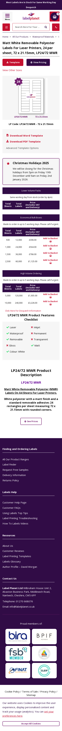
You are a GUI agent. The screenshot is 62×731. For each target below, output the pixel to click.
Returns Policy (10, 480)
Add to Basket (50, 240)
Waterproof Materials (43, 36)
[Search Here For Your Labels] (31, 27)
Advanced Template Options (22, 148)
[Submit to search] (45, 26)
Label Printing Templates (16, 556)
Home (5, 36)
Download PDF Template (23, 141)
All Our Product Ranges (15, 459)
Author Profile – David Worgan (19, 566)
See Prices (31, 421)
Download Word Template (24, 135)
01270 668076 (24, 601)
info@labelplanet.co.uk (22, 606)
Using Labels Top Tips (15, 513)
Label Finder (9, 464)
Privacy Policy (48, 691)
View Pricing (38, 62)
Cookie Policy (12, 691)
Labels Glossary (11, 561)
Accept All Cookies (31, 723)
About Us (7, 545)
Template (13, 62)
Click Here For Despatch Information (23, 310)
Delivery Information (14, 475)
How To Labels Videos (15, 523)
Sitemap (31, 695)
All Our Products (20, 36)
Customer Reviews (13, 551)
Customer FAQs (11, 507)
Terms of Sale (30, 691)
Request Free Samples (15, 469)
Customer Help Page (14, 502)
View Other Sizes (12, 70)
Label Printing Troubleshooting (20, 518)
